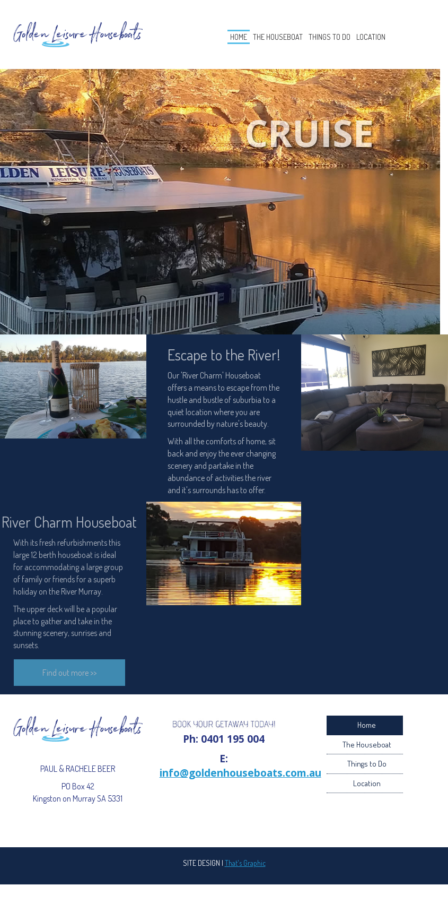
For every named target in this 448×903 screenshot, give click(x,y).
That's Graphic (245, 870)
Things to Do (339, 40)
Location (400, 40)
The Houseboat (266, 40)
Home (208, 40)
